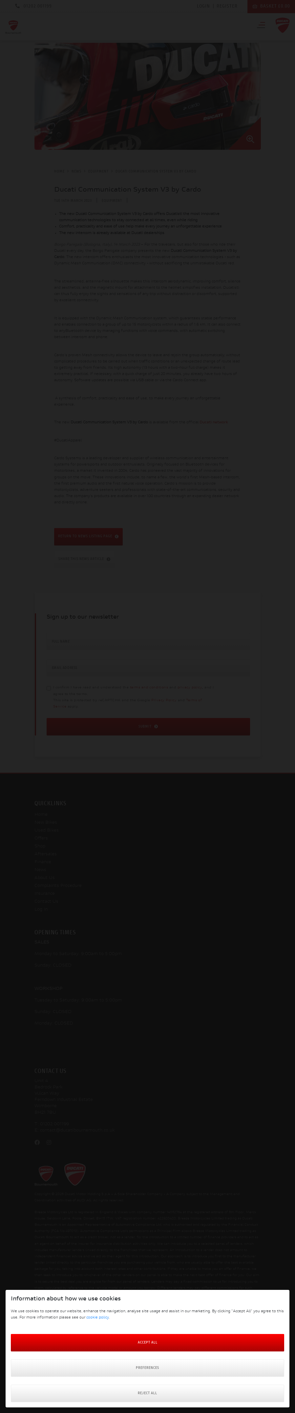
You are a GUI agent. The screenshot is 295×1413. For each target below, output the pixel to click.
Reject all (147, 1393)
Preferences (147, 1368)
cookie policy (97, 1318)
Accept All (148, 1343)
